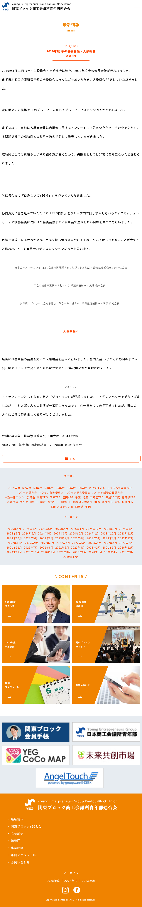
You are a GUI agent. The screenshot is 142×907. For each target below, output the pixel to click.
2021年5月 (62, 547)
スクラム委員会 (27, 492)
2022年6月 (79, 543)
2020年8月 (64, 552)
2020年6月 (80, 552)
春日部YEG (129, 497)
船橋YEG (107, 502)
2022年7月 (63, 543)
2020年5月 (95, 552)
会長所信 (15, 833)
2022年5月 (95, 543)
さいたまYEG (97, 488)
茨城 (117, 502)
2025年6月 (46, 529)
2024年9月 (110, 529)
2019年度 (14, 488)
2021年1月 (109, 547)
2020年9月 (48, 552)
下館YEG (55, 497)
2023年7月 (62, 538)
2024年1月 (92, 533)
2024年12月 (94, 529)
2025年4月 (61, 529)
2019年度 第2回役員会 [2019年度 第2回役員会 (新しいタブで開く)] (66, 444)
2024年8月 (126, 529)
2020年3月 (127, 552)
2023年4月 (109, 538)
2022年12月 (126, 538)
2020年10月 (31, 552)
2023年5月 (94, 538)
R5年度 (60, 488)
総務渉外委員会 (83, 502)
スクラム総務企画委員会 (107, 492)
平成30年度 (113, 497)
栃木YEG (53, 502)
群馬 (97, 502)
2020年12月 (126, 547)
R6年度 (71, 488)
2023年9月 (31, 538)
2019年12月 (71, 557)
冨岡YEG (67, 497)
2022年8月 (47, 543)
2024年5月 (45, 533)
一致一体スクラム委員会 (20, 497)
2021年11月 (14, 547)
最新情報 (12, 502)
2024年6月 (29, 533)
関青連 (79, 506)
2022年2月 (126, 543)
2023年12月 (108, 533)
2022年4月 (110, 543)
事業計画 (15, 848)
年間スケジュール (21, 855)
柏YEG (34, 502)
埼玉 (85, 497)
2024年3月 (60, 533)
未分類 (24, 502)
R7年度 (82, 488)
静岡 (88, 506)
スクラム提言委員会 (77, 492)
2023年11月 (126, 533)
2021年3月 (78, 547)
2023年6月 (78, 538)
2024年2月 (76, 533)
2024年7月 (13, 533)
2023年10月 (14, 538)
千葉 (78, 497)
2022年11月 (15, 543)
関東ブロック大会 (62, 506)
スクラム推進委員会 (51, 492)
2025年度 (53, 880)
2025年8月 (30, 529)
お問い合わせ (18, 862)
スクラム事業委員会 (119, 488)
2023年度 (88, 880)
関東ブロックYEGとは (24, 826)
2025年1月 (77, 529)
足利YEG (127, 502)
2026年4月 (14, 529)
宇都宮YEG (97, 497)
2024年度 (71, 880)
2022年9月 (32, 543)
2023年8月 (46, 538)
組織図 (13, 840)
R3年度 (38, 488)
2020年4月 (111, 552)
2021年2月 (94, 547)
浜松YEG (65, 502)
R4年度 (49, 488)
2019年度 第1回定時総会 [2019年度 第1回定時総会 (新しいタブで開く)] (29, 444)
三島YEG (42, 497)
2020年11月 (14, 552)
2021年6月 (46, 547)
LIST (71, 458)
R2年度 (26, 488)
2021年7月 (31, 547)
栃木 (43, 502)
